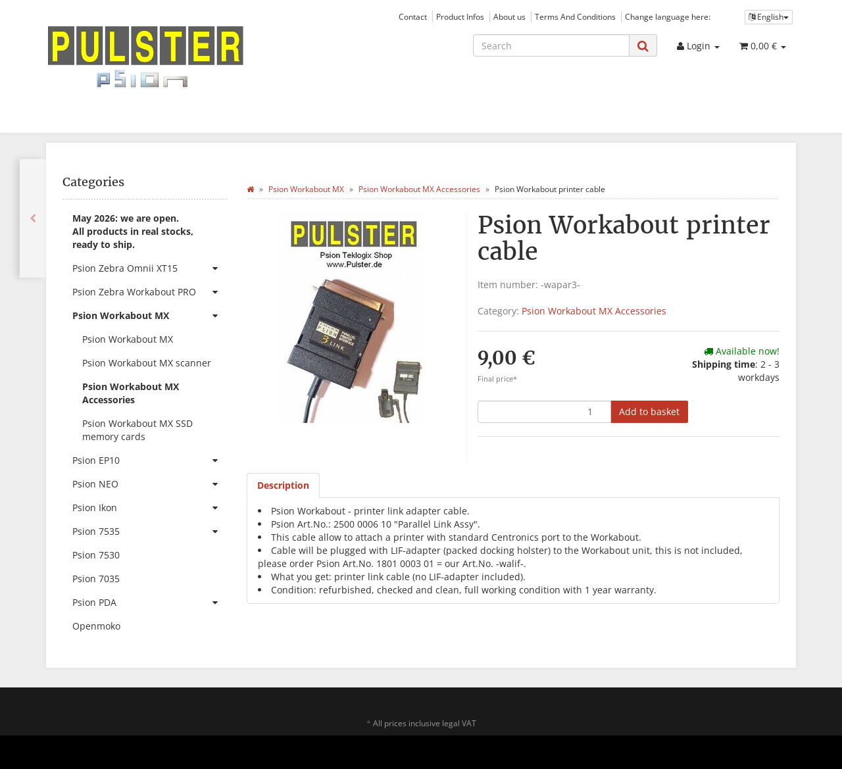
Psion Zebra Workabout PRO (149, 292)
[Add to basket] (649, 412)
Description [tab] (283, 485)
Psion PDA (149, 602)
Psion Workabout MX (149, 316)
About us (509, 16)
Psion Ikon (149, 508)
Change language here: (667, 16)
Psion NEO (149, 484)
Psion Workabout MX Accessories (594, 311)
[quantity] (544, 412)
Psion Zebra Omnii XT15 (149, 268)
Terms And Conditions (575, 16)
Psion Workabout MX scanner (146, 363)
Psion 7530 (96, 555)
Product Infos (460, 16)
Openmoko (96, 626)
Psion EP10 (149, 460)
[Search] (551, 45)
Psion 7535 (149, 531)
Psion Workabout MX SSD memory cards (137, 430)
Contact (413, 16)
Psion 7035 (96, 578)
